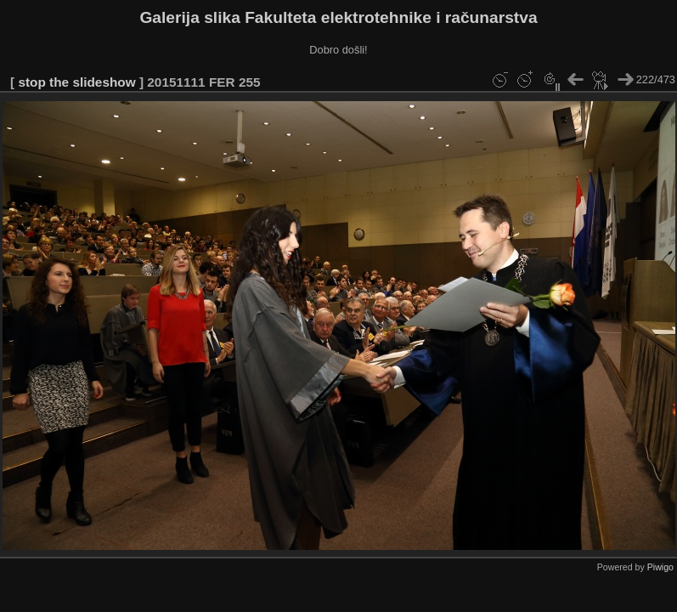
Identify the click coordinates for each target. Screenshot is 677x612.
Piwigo (660, 567)
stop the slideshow (76, 82)
